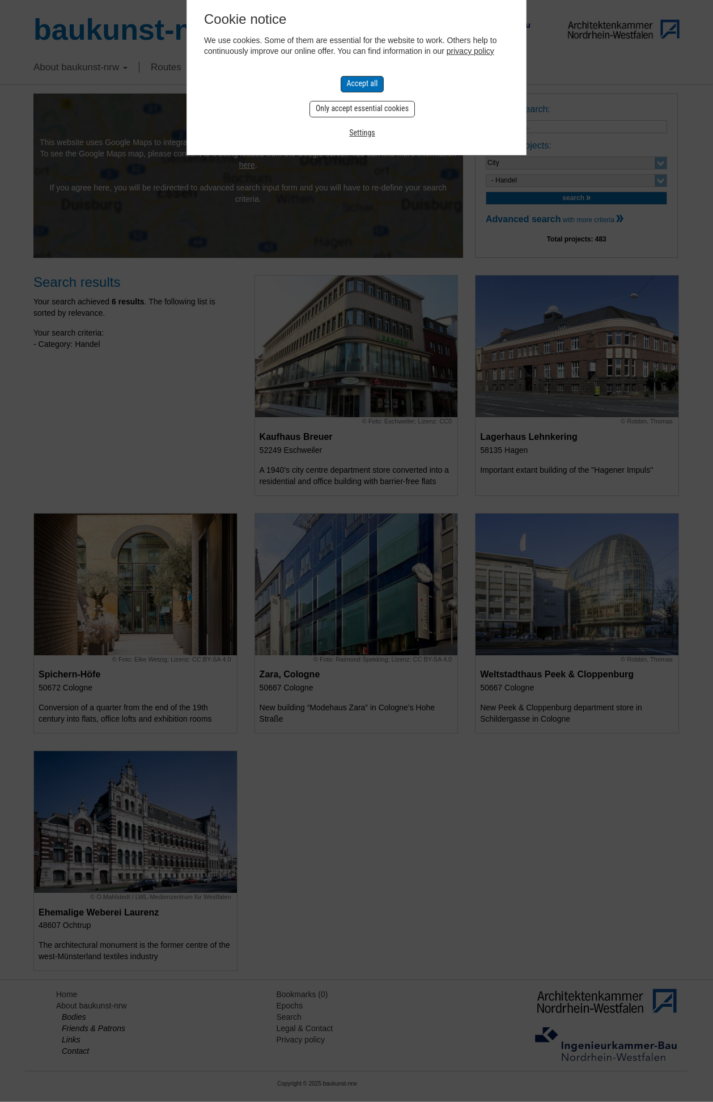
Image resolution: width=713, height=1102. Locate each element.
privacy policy (470, 51)
